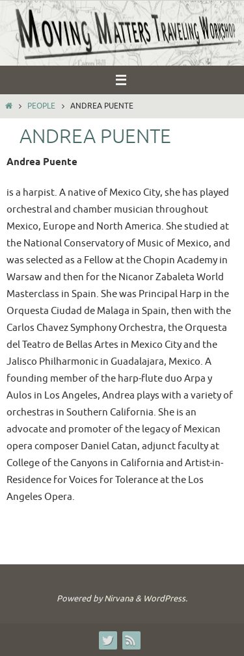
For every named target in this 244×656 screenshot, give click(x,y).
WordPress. (165, 598)
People (41, 106)
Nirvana (118, 598)
